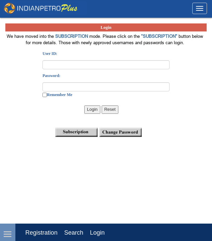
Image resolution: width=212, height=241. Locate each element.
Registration (41, 232)
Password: (51, 75)
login (97, 232)
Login (92, 109)
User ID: (49, 53)
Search (73, 232)
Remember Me (59, 94)
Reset (110, 109)
